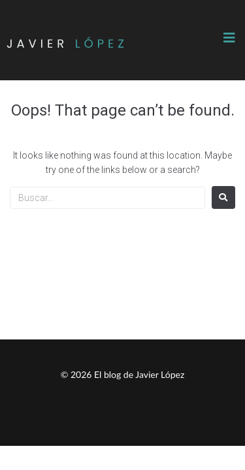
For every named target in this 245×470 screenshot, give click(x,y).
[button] (229, 37)
